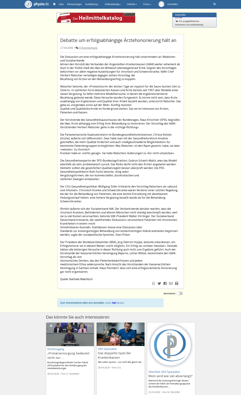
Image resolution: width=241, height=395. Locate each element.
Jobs (61, 4)
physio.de (35, 4)
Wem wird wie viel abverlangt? (170, 376)
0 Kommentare (88, 48)
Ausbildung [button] (92, 4)
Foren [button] (147, 4)
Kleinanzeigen (74, 4)
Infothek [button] (132, 4)
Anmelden (172, 4)
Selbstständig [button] (113, 4)
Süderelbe (180, 14)
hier (114, 302)
